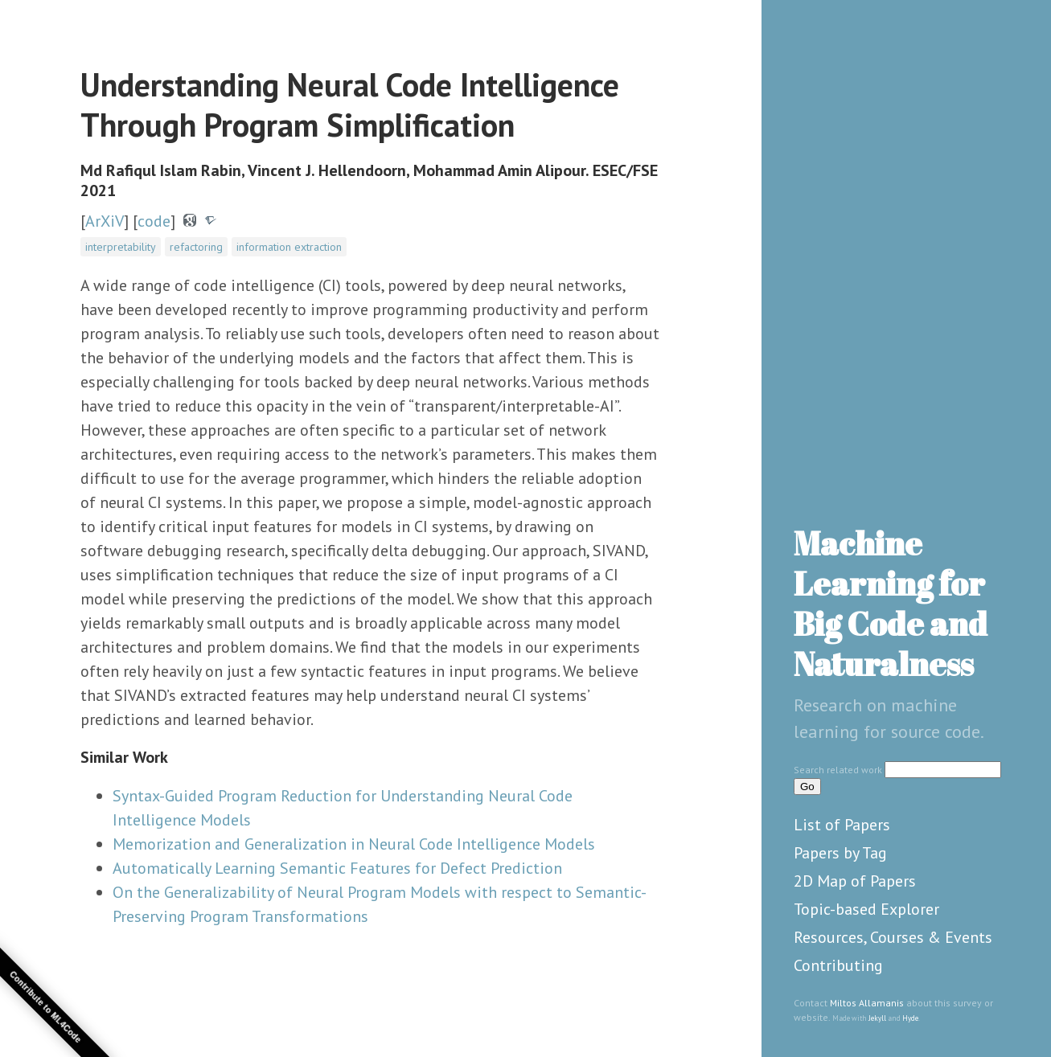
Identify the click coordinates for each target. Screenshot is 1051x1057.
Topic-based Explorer (866, 909)
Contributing (838, 965)
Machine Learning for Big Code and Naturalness (890, 604)
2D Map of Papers (855, 881)
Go (807, 786)
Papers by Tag (840, 852)
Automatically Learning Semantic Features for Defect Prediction (337, 868)
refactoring (196, 247)
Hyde (910, 1018)
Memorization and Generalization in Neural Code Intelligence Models (354, 844)
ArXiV (104, 221)
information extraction (289, 247)
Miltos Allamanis (867, 1003)
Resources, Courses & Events (893, 937)
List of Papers (842, 824)
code (154, 221)
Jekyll (877, 1018)
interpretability (120, 247)
